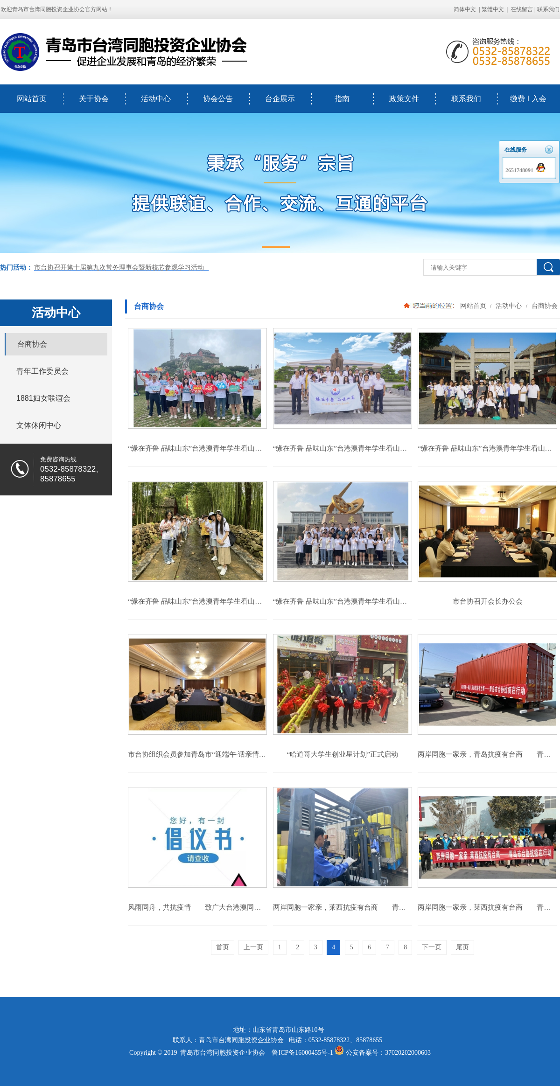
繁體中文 (493, 9)
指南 (342, 99)
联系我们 (466, 99)
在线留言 (522, 9)
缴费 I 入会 (528, 99)
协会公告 (218, 99)
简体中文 (465, 9)
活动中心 (156, 99)
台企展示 (280, 99)
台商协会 (544, 305)
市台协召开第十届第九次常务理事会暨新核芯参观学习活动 (121, 267)
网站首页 (32, 99)
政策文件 (404, 99)
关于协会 (94, 99)
